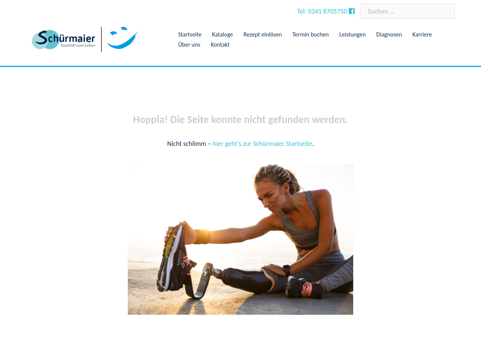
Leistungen (352, 34)
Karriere (422, 34)
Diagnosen (389, 34)
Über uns (189, 44)
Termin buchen (310, 34)
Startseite (189, 34)
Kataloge (222, 34)
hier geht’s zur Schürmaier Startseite (262, 144)
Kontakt (220, 44)
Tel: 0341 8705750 (323, 11)
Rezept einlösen (263, 34)
